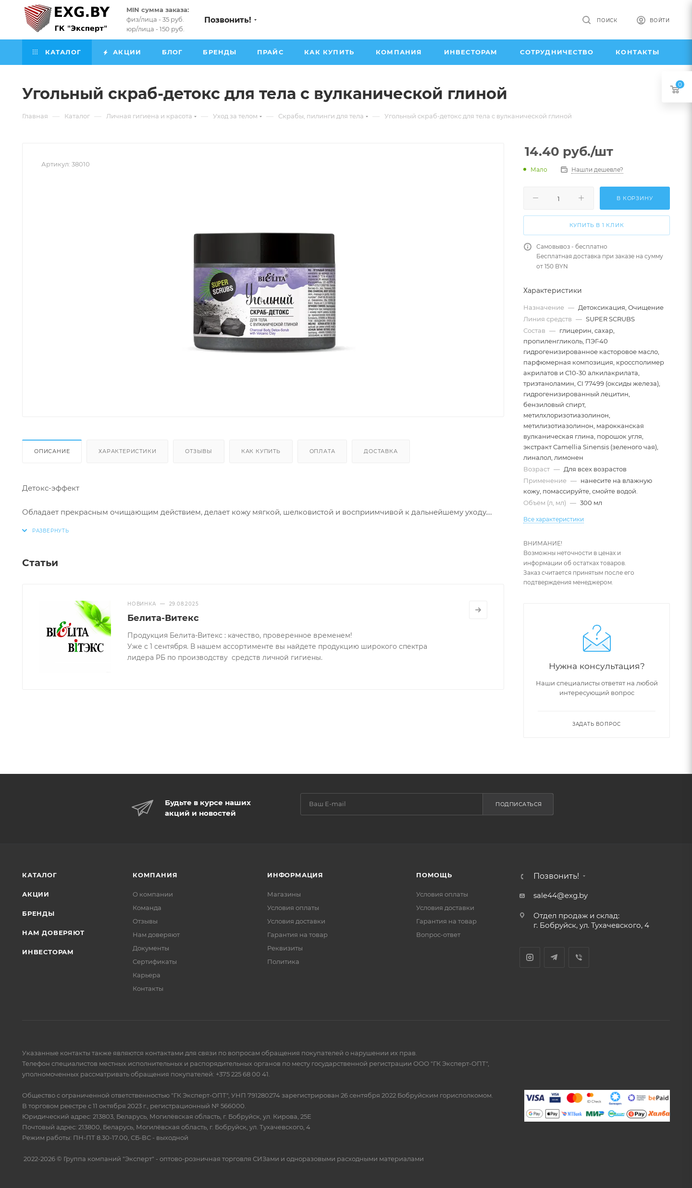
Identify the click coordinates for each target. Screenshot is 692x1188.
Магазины (284, 894)
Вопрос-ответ (438, 934)
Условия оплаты (293, 907)
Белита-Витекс (163, 618)
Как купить (261, 451)
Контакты (148, 988)
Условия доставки (296, 921)
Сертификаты (155, 961)
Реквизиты (285, 948)
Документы (151, 948)
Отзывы (198, 451)
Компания (155, 875)
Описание (52, 451)
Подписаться (518, 804)
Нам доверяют (53, 932)
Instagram (529, 957)
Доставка (380, 451)
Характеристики (127, 451)
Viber (578, 957)
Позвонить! (227, 20)
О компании (153, 894)
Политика (283, 961)
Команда (147, 907)
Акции (35, 894)
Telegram (554, 957)
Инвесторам (48, 952)
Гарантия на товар (297, 934)
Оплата (322, 451)
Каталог (39, 875)
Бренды (38, 913)
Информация (295, 875)
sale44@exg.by (560, 895)
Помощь (434, 875)
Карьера (147, 975)
